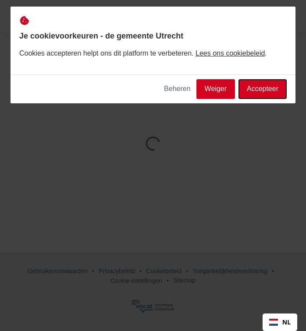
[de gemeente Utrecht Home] (41, 17)
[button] (289, 17)
